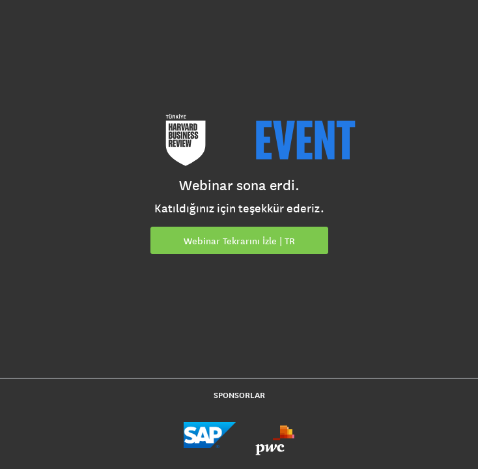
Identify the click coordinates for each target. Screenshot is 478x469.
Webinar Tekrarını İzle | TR (239, 241)
